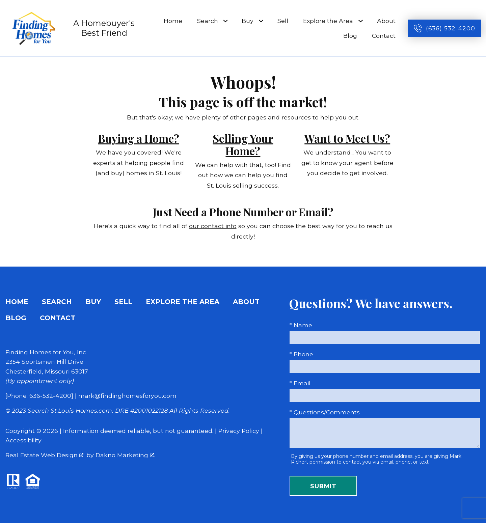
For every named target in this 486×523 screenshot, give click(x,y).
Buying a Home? (138, 138)
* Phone (301, 354)
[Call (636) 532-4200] (444, 28)
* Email (300, 383)
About (386, 20)
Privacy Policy (238, 430)
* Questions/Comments (325, 412)
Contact (384, 35)
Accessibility (23, 440)
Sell (282, 20)
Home (173, 20)
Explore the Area (182, 302)
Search (57, 302)
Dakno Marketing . (125, 455)
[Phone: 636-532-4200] (39, 395)
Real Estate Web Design (44, 455)
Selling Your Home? (243, 144)
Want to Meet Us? (347, 138)
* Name (301, 325)
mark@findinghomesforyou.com (127, 395)
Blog (350, 35)
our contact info (213, 225)
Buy (93, 302)
